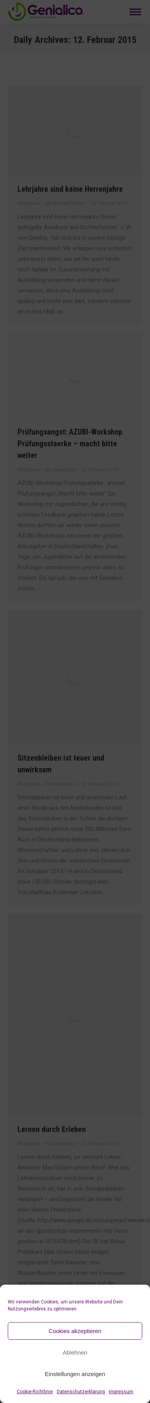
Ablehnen (75, 1352)
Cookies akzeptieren (75, 1331)
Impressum (121, 1391)
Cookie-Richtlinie (35, 1391)
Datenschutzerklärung (81, 1391)
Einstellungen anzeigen (75, 1374)
